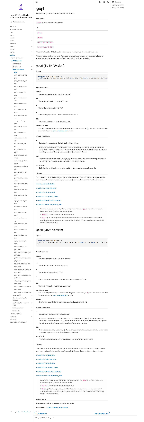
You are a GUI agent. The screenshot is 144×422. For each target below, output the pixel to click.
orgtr (15, 203)
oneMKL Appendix (16, 313)
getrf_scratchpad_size (20, 86)
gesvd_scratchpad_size (20, 178)
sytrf (15, 141)
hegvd (15, 186)
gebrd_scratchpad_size (20, 172)
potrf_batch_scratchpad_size (22, 281)
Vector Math (15, 311)
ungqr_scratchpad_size (20, 155)
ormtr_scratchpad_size (20, 212)
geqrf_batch (17, 249)
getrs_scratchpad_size (20, 98)
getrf (15, 83)
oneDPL (12, 35)
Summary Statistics (18, 308)
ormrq (15, 118)
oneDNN (12, 38)
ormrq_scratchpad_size (20, 121)
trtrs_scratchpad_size (20, 149)
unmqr (16, 158)
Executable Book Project (24, 412)
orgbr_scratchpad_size (20, 201)
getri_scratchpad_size (20, 92)
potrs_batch (17, 283)
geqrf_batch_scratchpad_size (22, 252)
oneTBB (12, 49)
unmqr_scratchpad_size (21, 161)
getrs (15, 95)
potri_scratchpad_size (20, 132)
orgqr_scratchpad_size (20, 109)
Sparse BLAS (16, 295)
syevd (15, 215)
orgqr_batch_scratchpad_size (22, 275)
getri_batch (17, 261)
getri (15, 89)
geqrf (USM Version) (118, 7)
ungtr (15, 238)
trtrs (15, 146)
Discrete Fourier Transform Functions (20, 299)
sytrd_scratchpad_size (20, 229)
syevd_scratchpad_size (20, 218)
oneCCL (12, 41)
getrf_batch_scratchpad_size (22, 258)
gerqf (15, 78)
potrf (15, 123)
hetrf (15, 101)
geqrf (15, 72)
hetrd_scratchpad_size (20, 195)
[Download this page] (107, 2)
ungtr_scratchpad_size (20, 241)
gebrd (15, 169)
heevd (15, 181)
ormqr (15, 112)
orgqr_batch (17, 272)
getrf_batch (17, 255)
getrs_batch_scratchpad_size (22, 269)
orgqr (15, 106)
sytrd (15, 226)
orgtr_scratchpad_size (20, 206)
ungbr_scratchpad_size (20, 235)
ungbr (15, 232)
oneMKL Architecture (17, 58)
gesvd (15, 175)
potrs (15, 135)
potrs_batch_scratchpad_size (22, 286)
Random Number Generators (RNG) (20, 304)
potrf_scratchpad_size (20, 126)
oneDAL (12, 46)
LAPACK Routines (18, 69)
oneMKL (12, 55)
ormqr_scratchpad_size (20, 115)
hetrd (15, 192)
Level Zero (13, 43)
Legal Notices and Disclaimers (18, 322)
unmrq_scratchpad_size (21, 166)
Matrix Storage (16, 63)
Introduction (13, 26)
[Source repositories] (104, 2)
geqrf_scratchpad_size (20, 75)
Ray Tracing (13, 316)
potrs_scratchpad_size (20, 138)
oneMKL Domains (16, 61)
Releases (12, 319)
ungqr (15, 152)
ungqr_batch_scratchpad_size (22, 292)
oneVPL (12, 52)
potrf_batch (17, 278)
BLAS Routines (16, 66)
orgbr (15, 198)
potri (15, 129)
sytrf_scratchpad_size (20, 143)
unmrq (16, 163)
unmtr (15, 243)
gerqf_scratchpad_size (20, 81)
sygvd (15, 221)
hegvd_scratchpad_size (20, 189)
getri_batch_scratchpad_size (22, 263)
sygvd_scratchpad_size (20, 223)
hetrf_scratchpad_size (20, 103)
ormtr (15, 209)
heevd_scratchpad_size (20, 183)
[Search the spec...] (21, 22)
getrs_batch (17, 266)
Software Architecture (16, 29)
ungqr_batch (17, 289)
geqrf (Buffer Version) (118, 5)
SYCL (11, 32)
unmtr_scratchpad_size (20, 246)
